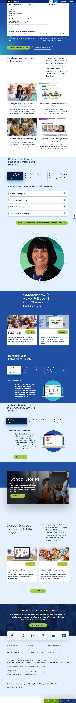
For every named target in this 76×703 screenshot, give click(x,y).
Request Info (51, 701)
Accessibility (11, 691)
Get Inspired (17, 499)
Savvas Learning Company (14, 9)
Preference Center (54, 653)
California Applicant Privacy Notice (27, 691)
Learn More (30, 332)
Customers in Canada (35, 659)
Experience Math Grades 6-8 (15, 11)
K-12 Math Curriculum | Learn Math (44, 679)
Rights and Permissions (52, 691)
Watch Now (62, 332)
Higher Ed (16, 1)
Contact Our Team (38, 632)
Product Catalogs (55, 656)
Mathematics (28, 9)
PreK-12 (10, 1)
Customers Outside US (14, 659)
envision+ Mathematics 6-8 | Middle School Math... (21, 681)
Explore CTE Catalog (38, 598)
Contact (63, 5)
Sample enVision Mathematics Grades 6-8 (19, 679)
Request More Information (19, 48)
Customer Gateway (13, 653)
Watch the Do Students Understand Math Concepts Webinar (41, 223)
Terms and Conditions (14, 694)
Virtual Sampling (67, 701)
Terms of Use (65, 691)
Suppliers (10, 656)
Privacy (41, 691)
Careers (30, 653)
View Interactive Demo (42, 48)
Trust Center (32, 656)
